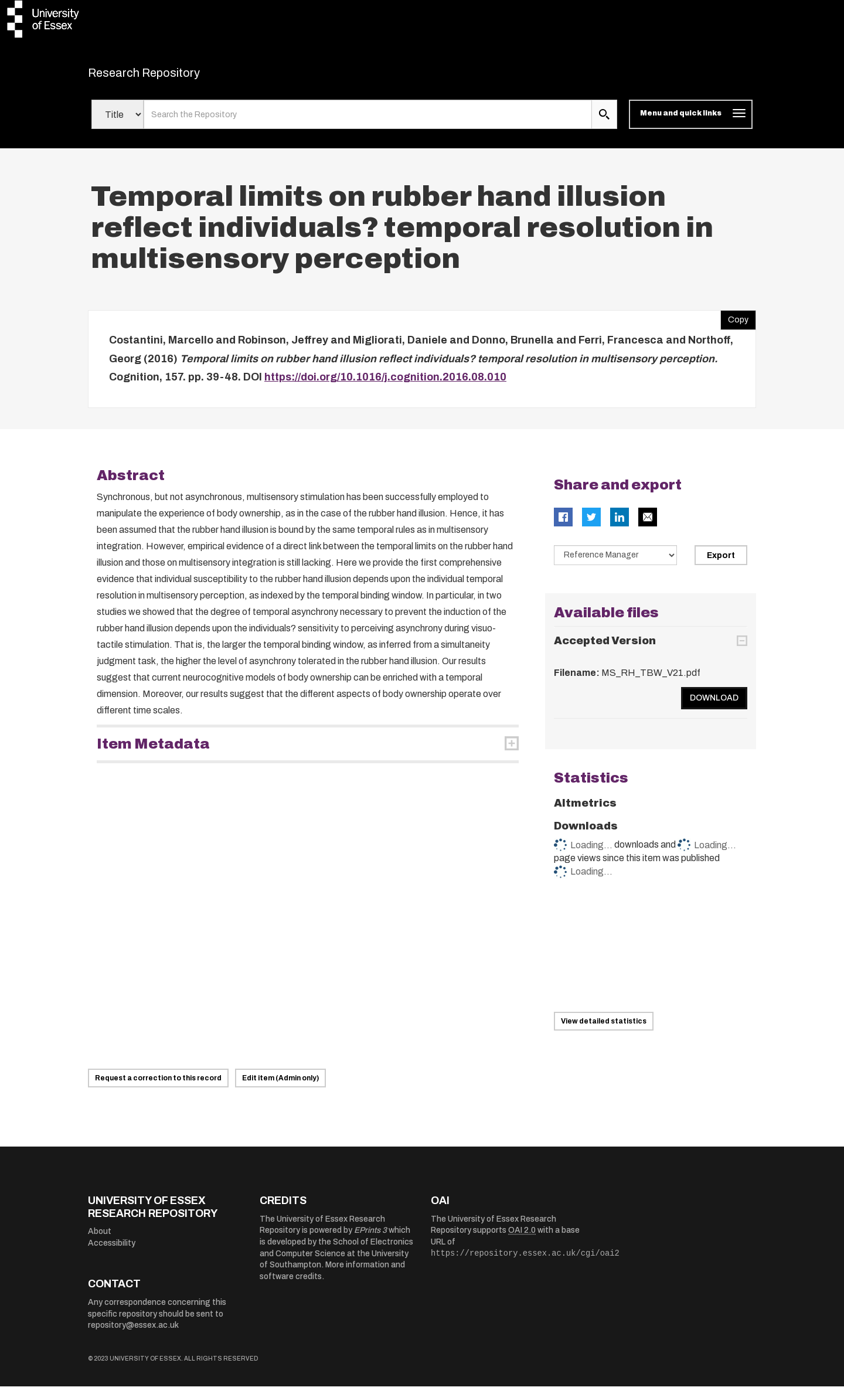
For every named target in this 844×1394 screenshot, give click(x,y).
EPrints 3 (370, 1237)
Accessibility (111, 1250)
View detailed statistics (603, 1029)
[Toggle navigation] (691, 122)
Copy (734, 325)
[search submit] (604, 122)
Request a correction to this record (158, 1086)
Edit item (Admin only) (280, 1086)
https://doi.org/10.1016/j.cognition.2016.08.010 (385, 384)
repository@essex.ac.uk (133, 1332)
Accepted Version (605, 648)
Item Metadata (153, 751)
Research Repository (170, 76)
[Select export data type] (615, 562)
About (99, 1239)
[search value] (368, 122)
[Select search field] (117, 122)
